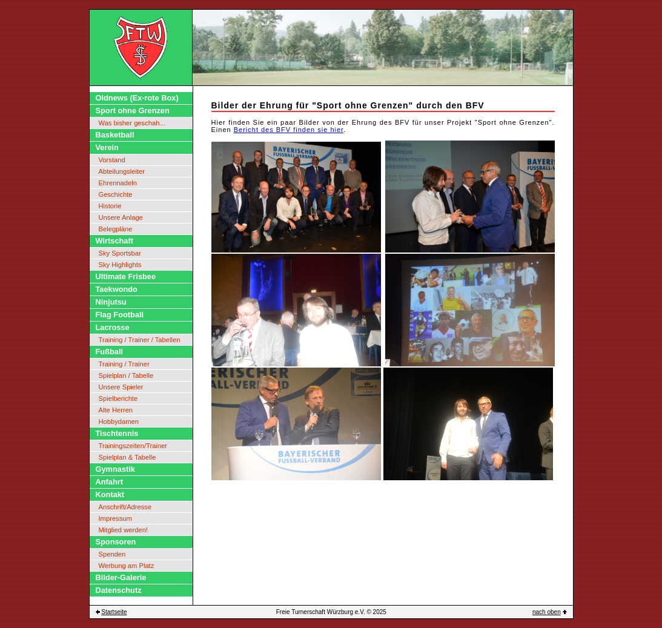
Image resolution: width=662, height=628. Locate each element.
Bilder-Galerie (121, 577)
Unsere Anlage (121, 217)
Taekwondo (116, 289)
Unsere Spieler (121, 387)
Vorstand (112, 160)
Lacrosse (113, 327)
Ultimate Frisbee (126, 276)
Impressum (115, 518)
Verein (107, 147)
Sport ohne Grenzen (133, 110)
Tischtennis (117, 433)
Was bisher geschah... (132, 123)
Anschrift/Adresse (125, 507)
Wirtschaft (114, 240)
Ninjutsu (111, 301)
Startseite (114, 612)
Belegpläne (116, 229)
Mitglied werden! (123, 530)
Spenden (112, 554)
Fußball (110, 351)
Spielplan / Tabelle (126, 375)
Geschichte (116, 194)
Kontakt (110, 494)
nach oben (546, 612)
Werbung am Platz (126, 565)
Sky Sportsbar (120, 253)
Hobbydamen (119, 421)
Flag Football (120, 314)
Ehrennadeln (118, 183)
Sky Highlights (120, 264)
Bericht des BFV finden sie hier (288, 129)
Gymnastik (115, 469)
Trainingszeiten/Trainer (133, 445)
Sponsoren (116, 541)
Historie (110, 206)
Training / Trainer (124, 364)
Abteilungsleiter (122, 171)
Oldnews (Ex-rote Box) (137, 97)
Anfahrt (110, 481)
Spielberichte (118, 398)
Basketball (115, 134)
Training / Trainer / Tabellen (139, 339)
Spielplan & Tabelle (127, 457)
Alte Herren (116, 410)
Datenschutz (119, 590)
